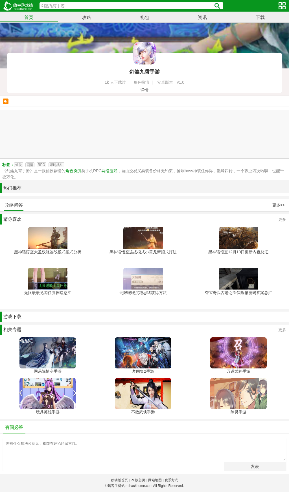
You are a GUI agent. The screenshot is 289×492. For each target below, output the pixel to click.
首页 (28, 17)
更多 (282, 219)
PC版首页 (138, 480)
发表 (255, 466)
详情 (144, 90)
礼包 (144, 17)
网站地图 (155, 480)
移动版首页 (119, 480)
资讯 (202, 17)
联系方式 (171, 480)
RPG (41, 165)
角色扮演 (73, 171)
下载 (260, 17)
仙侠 (18, 165)
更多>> (278, 205)
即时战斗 (56, 165)
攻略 (86, 17)
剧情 (30, 165)
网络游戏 (109, 171)
